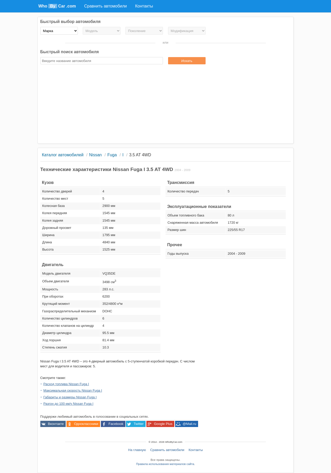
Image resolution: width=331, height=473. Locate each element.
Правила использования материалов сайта (165, 464)
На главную (137, 450)
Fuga (112, 155)
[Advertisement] (165, 104)
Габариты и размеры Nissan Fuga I (70, 397)
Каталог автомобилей (63, 155)
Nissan (95, 155)
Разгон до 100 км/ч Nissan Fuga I (68, 404)
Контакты (196, 450)
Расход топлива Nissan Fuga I (66, 384)
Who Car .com (57, 6)
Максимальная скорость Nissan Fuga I (72, 390)
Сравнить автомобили (167, 450)
